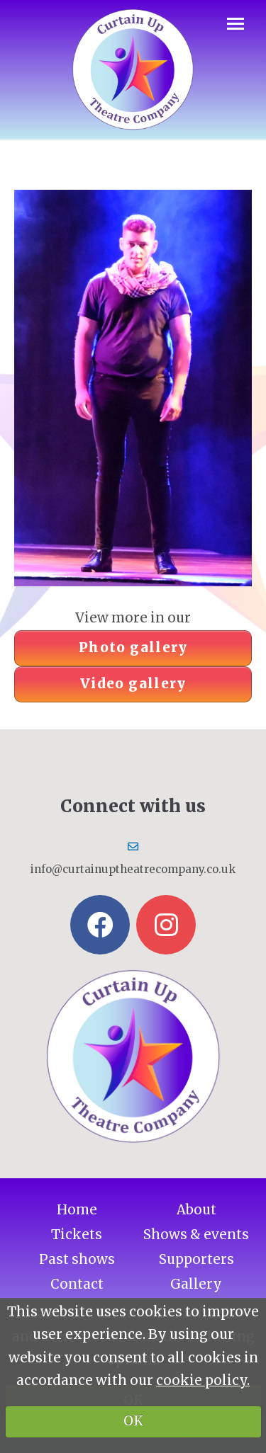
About (196, 1210)
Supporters (196, 1259)
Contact (77, 1284)
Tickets (76, 1234)
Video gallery (133, 684)
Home (77, 1210)
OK (133, 1421)
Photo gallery (133, 647)
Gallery (196, 1284)
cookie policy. (203, 1380)
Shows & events (196, 1234)
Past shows (77, 1259)
